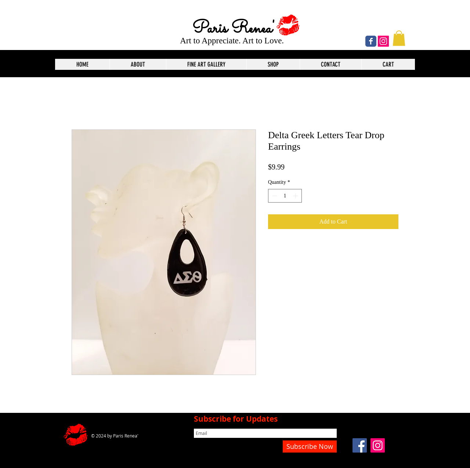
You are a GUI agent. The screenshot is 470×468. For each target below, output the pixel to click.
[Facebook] (359, 445)
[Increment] (296, 195)
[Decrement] (273, 195)
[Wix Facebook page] (370, 41)
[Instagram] (383, 41)
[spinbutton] (285, 195)
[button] (399, 38)
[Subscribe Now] (310, 446)
